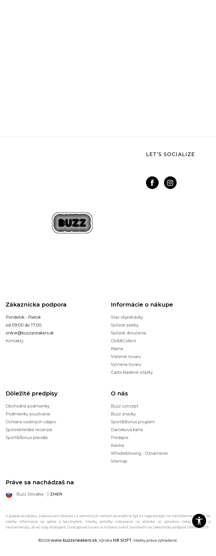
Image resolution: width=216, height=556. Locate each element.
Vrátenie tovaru (126, 356)
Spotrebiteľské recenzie (29, 429)
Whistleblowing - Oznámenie (139, 453)
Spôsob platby (125, 325)
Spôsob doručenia (128, 333)
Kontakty (15, 340)
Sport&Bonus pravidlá (27, 437)
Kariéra (117, 445)
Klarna (117, 348)
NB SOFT (122, 540)
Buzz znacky (123, 414)
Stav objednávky (127, 317)
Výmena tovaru (126, 364)
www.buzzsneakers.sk (74, 540)
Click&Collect (123, 340)
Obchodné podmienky (28, 406)
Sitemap (119, 461)
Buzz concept (124, 406)
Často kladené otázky (132, 372)
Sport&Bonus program (133, 421)
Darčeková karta (127, 429)
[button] (199, 521)
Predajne (120, 437)
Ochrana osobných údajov (31, 421)
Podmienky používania (28, 414)
